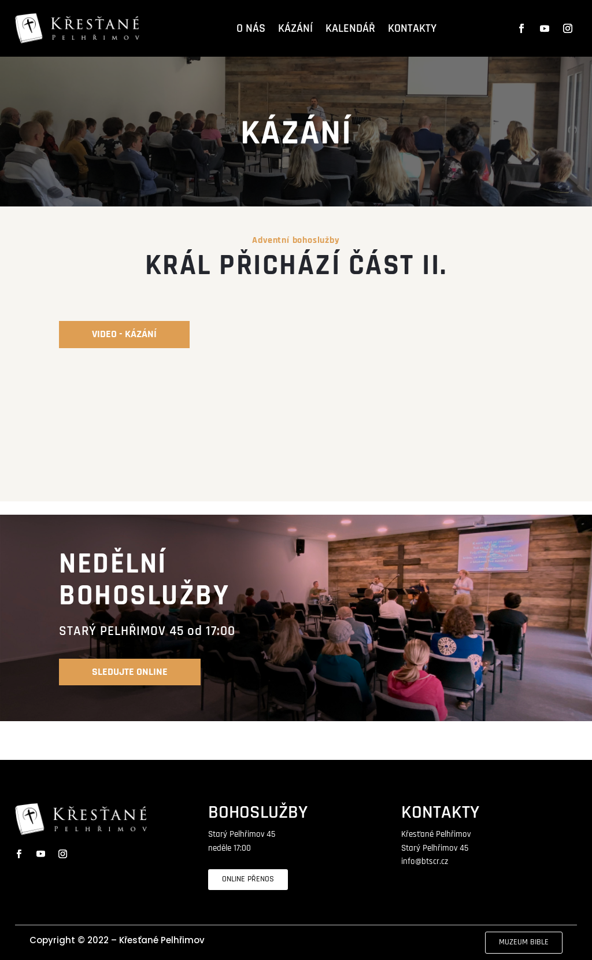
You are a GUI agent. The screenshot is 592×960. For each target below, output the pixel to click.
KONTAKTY (412, 28)
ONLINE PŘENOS (248, 879)
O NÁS (250, 28)
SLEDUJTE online (130, 671)
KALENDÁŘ (350, 28)
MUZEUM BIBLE (524, 942)
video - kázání (124, 334)
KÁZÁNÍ (295, 28)
